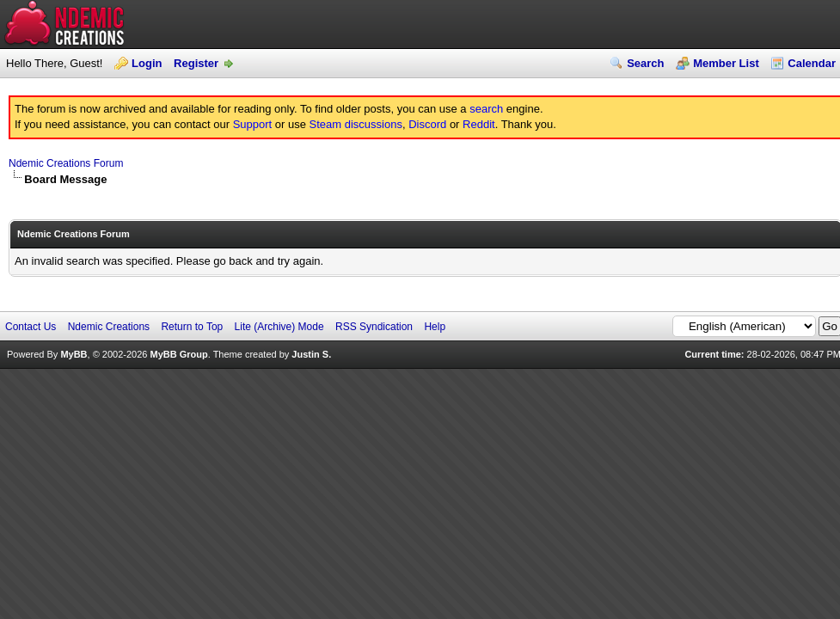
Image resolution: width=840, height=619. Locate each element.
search (486, 108)
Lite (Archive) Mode (279, 327)
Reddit (479, 124)
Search (645, 63)
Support (253, 124)
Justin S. (311, 354)
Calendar (812, 63)
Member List (726, 63)
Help (434, 327)
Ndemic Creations (109, 327)
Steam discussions (356, 124)
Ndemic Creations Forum (66, 163)
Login (147, 63)
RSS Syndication (374, 327)
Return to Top (192, 327)
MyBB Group (178, 354)
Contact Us (30, 327)
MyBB (73, 354)
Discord (427, 124)
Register (196, 63)
